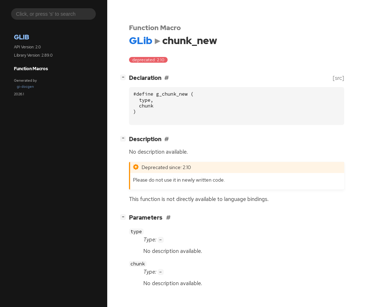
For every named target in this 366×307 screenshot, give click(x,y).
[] (124, 77)
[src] (338, 78)
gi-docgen (25, 86)
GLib (21, 37)
